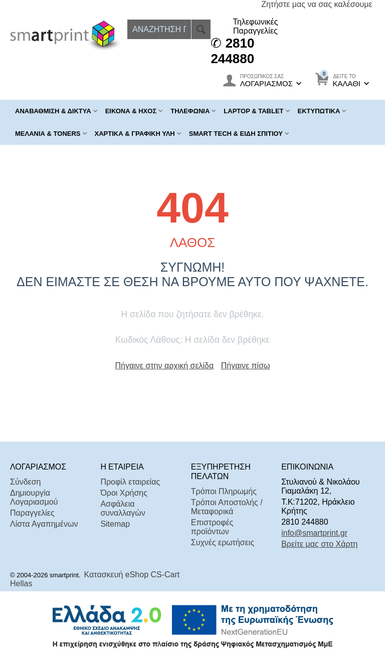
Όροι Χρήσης (123, 493)
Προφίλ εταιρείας (130, 482)
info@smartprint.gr (314, 533)
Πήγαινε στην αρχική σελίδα (164, 365)
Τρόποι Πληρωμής (224, 491)
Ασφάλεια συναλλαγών (122, 508)
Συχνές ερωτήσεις (222, 542)
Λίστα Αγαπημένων (44, 524)
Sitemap (115, 524)
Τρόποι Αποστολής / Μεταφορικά (227, 507)
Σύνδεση (25, 482)
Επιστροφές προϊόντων (212, 527)
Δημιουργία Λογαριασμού (34, 497)
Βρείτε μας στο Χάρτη (319, 544)
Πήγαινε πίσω (245, 365)
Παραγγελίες (32, 513)
